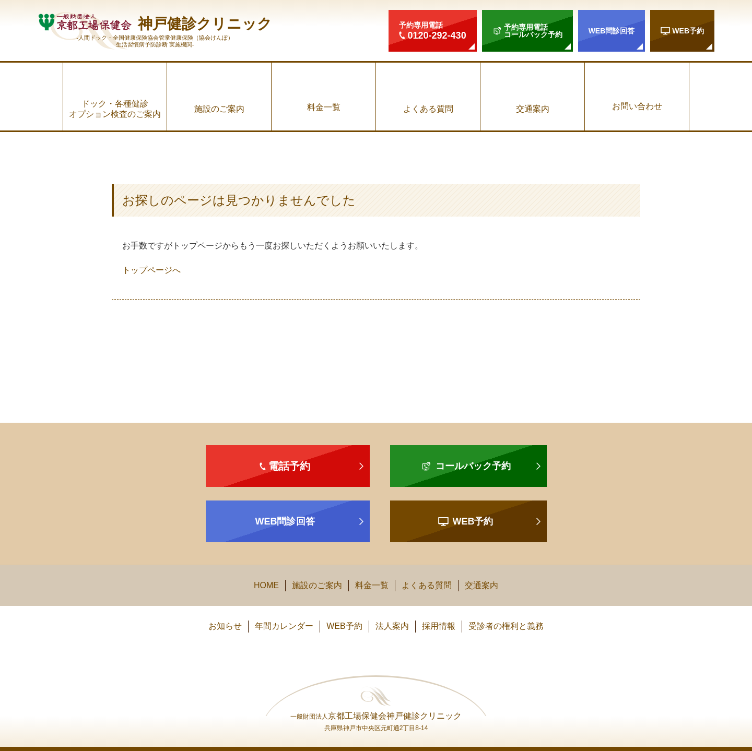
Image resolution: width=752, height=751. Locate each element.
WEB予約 (344, 626)
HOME (266, 585)
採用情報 (438, 626)
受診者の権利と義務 (506, 626)
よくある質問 (428, 108)
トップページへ (151, 270)
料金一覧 (323, 107)
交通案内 (532, 108)
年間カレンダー (284, 626)
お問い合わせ (637, 106)
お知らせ (225, 626)
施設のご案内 (219, 108)
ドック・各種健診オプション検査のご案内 (115, 108)
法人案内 (392, 626)
